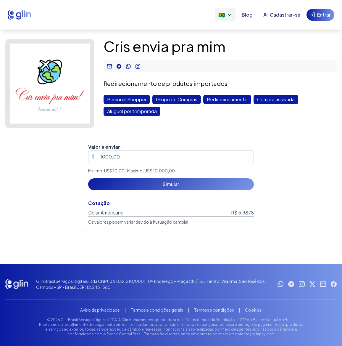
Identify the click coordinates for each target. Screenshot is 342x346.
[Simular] (171, 184)
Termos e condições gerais (157, 310)
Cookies (253, 310)
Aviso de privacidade (100, 310)
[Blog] (247, 15)
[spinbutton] (171, 156)
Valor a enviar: (105, 147)
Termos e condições (214, 310)
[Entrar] (320, 15)
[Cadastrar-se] (281, 15)
